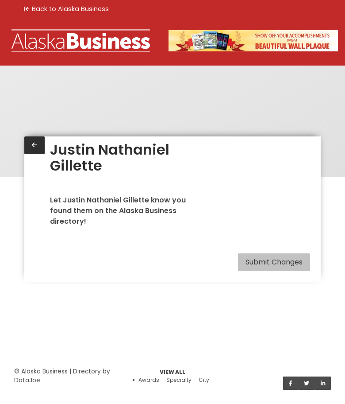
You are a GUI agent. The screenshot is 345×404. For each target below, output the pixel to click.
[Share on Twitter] (306, 383)
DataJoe (27, 380)
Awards (148, 380)
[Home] (80, 41)
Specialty (179, 380)
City (204, 380)
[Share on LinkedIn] (323, 383)
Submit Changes (274, 262)
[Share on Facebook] (290, 383)
